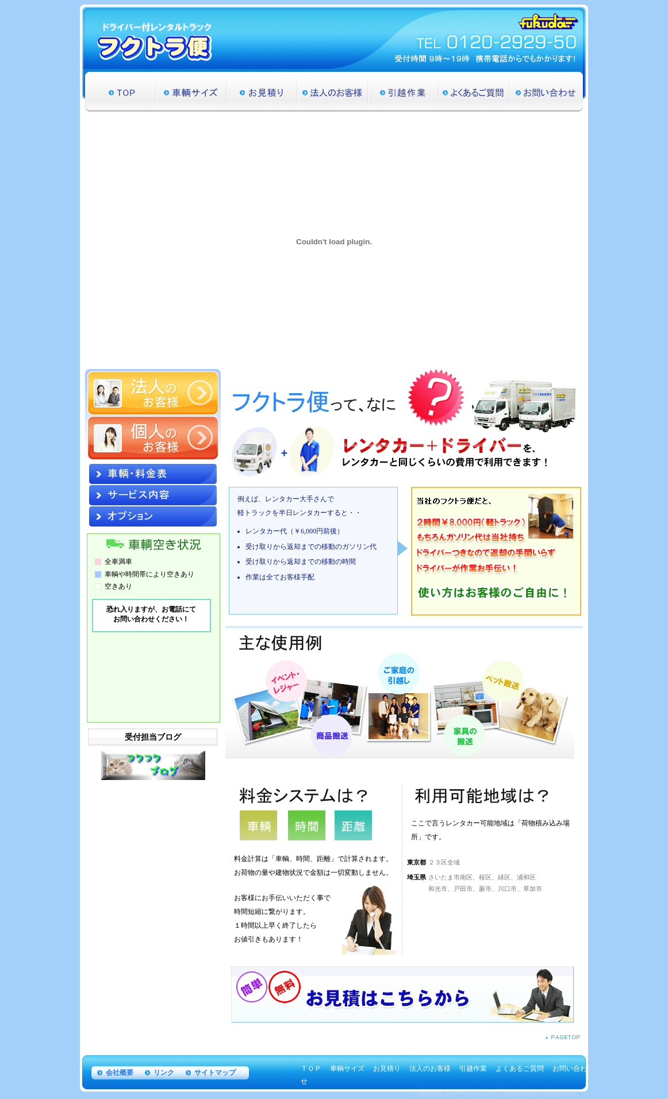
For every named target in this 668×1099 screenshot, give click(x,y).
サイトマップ (215, 1073)
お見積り (261, 92)
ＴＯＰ (311, 1069)
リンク (163, 1073)
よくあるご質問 (474, 92)
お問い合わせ (546, 92)
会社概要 (119, 1073)
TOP (120, 92)
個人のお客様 (152, 438)
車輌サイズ (191, 92)
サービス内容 (153, 495)
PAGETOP (562, 1037)
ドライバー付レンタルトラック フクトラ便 (154, 42)
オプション (153, 516)
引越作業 (403, 92)
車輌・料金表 (153, 474)
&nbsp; (152, 656)
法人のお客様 (332, 92)
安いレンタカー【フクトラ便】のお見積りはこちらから (402, 994)
